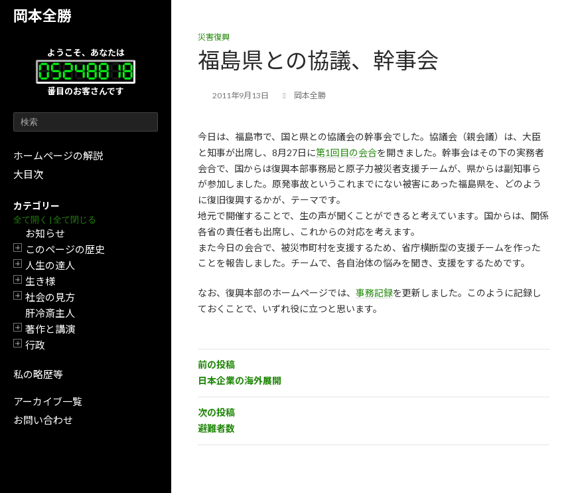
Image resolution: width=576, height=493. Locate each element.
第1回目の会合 (346, 152)
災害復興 (214, 37)
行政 (35, 345)
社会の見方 (50, 297)
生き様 (40, 281)
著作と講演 (50, 329)
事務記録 (374, 292)
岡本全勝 (42, 16)
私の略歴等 (38, 374)
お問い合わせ (43, 420)
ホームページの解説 (58, 155)
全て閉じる (74, 220)
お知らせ (45, 233)
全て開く (30, 220)
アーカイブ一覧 (47, 401)
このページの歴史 (65, 249)
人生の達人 (50, 265)
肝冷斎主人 (50, 313)
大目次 (28, 174)
